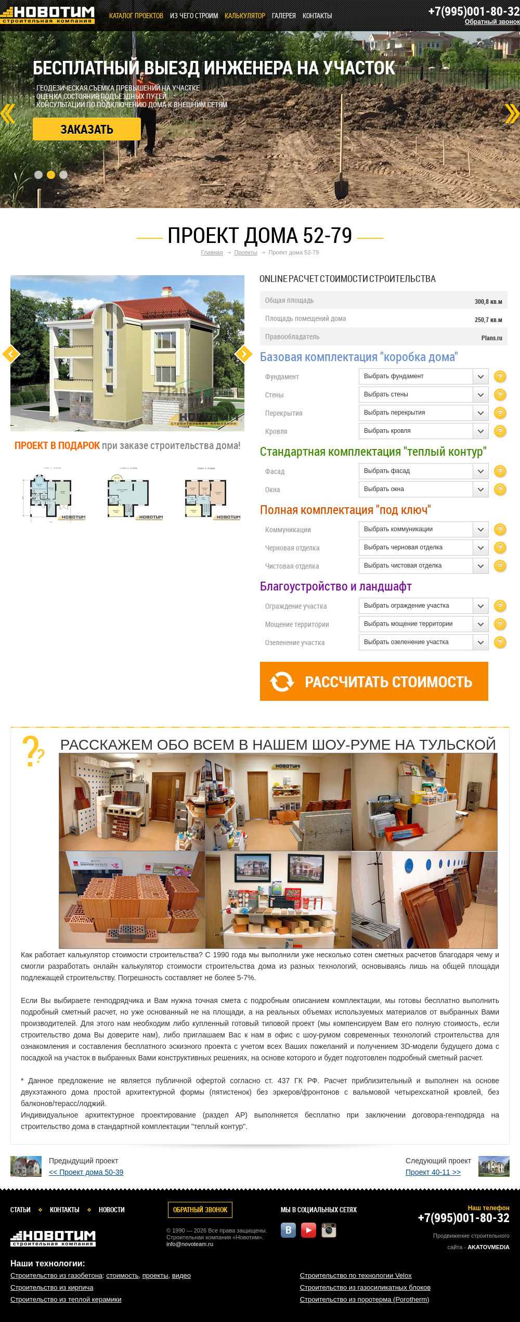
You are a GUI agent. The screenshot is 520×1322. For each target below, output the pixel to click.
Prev (8, 113)
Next (512, 113)
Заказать (86, 129)
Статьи (20, 1209)
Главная (212, 252)
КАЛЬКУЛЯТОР (245, 15)
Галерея (284, 15)
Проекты (246, 252)
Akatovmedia (488, 1247)
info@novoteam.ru (189, 1244)
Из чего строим (194, 15)
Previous (11, 354)
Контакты (317, 15)
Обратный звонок (492, 21)
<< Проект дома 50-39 (86, 1172)
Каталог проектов (136, 15)
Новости (112, 1209)
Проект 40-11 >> (433, 1172)
